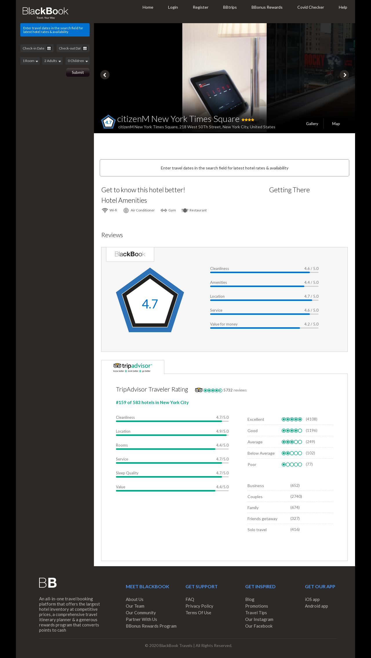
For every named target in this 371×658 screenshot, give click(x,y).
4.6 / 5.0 (311, 268)
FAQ (190, 599)
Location (217, 296)
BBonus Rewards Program (151, 625)
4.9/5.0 (222, 431)
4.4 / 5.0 (311, 282)
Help (343, 7)
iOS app (312, 599)
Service (216, 310)
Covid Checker (310, 7)
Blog (249, 599)
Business (256, 485)
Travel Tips (256, 612)
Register (200, 7)
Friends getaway (262, 518)
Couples (255, 496)
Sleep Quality (127, 473)
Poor (252, 464)
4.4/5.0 (222, 445)
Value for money (224, 324)
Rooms (122, 445)
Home (148, 7)
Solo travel (257, 529)
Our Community (141, 612)
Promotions (256, 605)
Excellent (256, 419)
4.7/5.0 (222, 417)
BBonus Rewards (267, 7)
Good (253, 430)
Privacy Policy (199, 605)
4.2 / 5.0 (311, 324)
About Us (134, 599)
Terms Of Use (198, 612)
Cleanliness (219, 268)
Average (255, 441)
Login (173, 7)
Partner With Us (141, 619)
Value (120, 487)
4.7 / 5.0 (311, 296)
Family (253, 507)
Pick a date (49, 48)
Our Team (135, 605)
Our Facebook (258, 625)
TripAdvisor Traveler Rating (152, 389)
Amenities (218, 282)
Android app (316, 605)
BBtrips (230, 7)
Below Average (261, 453)
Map (336, 123)
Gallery (312, 123)
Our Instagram (259, 619)
